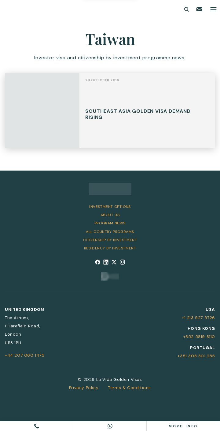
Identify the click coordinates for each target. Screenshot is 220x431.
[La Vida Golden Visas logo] (26, 9)
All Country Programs (110, 231)
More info (183, 426)
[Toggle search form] (186, 9)
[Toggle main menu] (213, 9)
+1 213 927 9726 (198, 317)
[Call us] (36, 426)
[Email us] (199, 9)
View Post (110, 113)
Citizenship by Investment (110, 240)
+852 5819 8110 (199, 336)
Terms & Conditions (129, 387)
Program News (110, 223)
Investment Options (110, 206)
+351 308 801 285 (196, 356)
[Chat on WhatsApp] (110, 426)
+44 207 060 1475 (25, 355)
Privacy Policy (83, 387)
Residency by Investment (110, 248)
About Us (110, 214)
